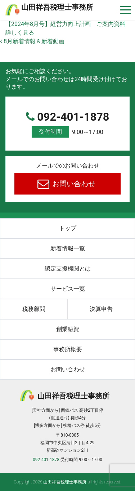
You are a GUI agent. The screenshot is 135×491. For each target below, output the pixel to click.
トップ (67, 228)
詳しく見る (19, 32)
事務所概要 (67, 349)
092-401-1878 (67, 124)
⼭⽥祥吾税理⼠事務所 (57, 7)
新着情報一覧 (67, 248)
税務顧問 (33, 308)
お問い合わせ (72, 183)
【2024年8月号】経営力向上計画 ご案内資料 (65, 24)
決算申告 (101, 308)
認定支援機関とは (68, 268)
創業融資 (67, 329)
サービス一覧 (67, 288)
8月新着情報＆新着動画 (32, 41)
